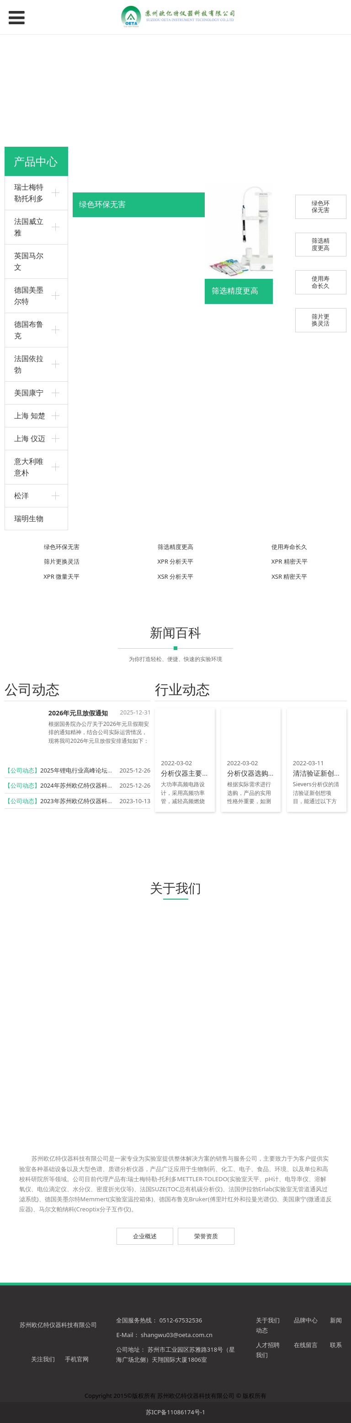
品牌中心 (306, 1320)
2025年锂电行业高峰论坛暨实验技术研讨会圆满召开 (109, 770)
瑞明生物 (28, 518)
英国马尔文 (28, 261)
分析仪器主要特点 (188, 773)
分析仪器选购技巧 (254, 773)
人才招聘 (268, 1345)
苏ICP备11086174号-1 (176, 1412)
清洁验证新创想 (317, 773)
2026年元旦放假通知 (78, 713)
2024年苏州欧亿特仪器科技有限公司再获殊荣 (100, 785)
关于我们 (268, 1320)
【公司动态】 (22, 770)
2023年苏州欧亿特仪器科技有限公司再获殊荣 (100, 801)
